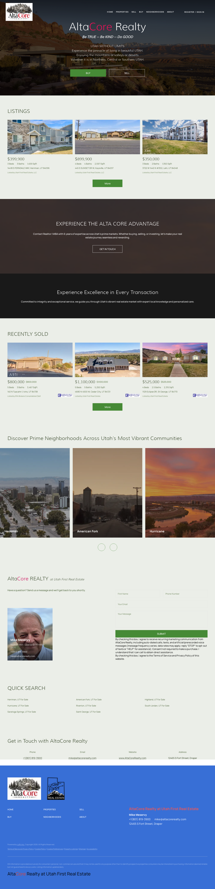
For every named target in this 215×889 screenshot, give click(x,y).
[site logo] (27, 782)
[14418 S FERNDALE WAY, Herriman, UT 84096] (40, 137)
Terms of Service (162, 655)
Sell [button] (134, 12)
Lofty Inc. (21, 844)
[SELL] (127, 73)
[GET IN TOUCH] (107, 249)
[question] (161, 619)
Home (110, 12)
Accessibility (92, 849)
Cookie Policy (40, 849)
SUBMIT (161, 633)
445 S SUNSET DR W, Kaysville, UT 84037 (94, 168)
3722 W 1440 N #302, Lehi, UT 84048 (160, 168)
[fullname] (137, 593)
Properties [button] (122, 12)
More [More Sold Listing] (107, 407)
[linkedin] (131, 830)
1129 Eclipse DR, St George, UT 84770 (160, 391)
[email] (161, 604)
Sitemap (82, 849)
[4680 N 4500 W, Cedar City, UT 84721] (107, 360)
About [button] (170, 12)
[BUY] (88, 73)
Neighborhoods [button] (155, 12)
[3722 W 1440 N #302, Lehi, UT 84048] (175, 137)
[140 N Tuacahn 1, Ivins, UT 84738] (40, 360)
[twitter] (137, 830)
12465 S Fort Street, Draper (182, 758)
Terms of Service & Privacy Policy (20, 849)
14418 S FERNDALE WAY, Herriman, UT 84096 (28, 168)
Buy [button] (141, 12)
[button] (24, 12)
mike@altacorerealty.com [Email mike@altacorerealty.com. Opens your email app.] (170, 819)
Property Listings (71, 849)
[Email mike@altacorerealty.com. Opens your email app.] (82, 758)
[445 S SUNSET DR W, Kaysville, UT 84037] (107, 137)
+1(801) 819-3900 (18, 651)
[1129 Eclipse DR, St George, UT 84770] (175, 360)
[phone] (185, 593)
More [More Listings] (107, 183)
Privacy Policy (184, 655)
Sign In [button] (200, 12)
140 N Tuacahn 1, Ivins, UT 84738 (22, 391)
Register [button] (189, 12)
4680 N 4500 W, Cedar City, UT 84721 (92, 391)
